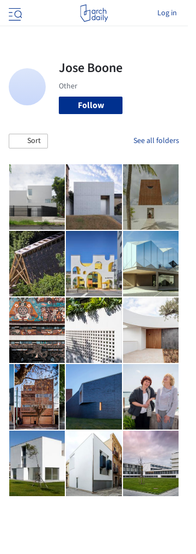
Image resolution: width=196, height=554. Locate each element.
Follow (91, 105)
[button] (28, 141)
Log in (167, 13)
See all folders (156, 140)
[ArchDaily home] (94, 13)
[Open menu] (14, 13)
